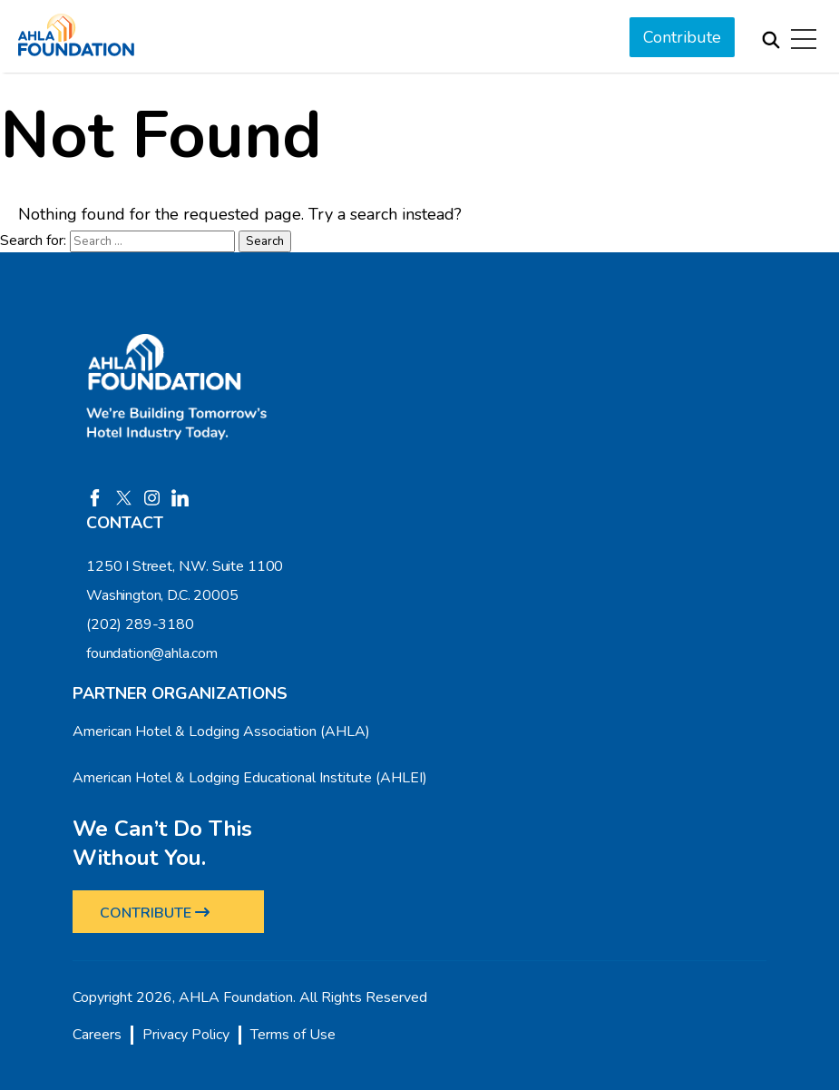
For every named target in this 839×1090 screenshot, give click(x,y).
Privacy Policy (185, 1035)
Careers (97, 1035)
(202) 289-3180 (140, 624)
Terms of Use (293, 1035)
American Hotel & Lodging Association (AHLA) (221, 731)
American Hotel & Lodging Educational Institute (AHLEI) (250, 778)
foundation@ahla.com (152, 653)
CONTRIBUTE (155, 913)
